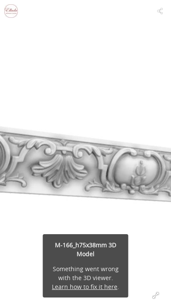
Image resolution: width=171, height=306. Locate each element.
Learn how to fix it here (84, 287)
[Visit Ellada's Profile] (11, 11)
